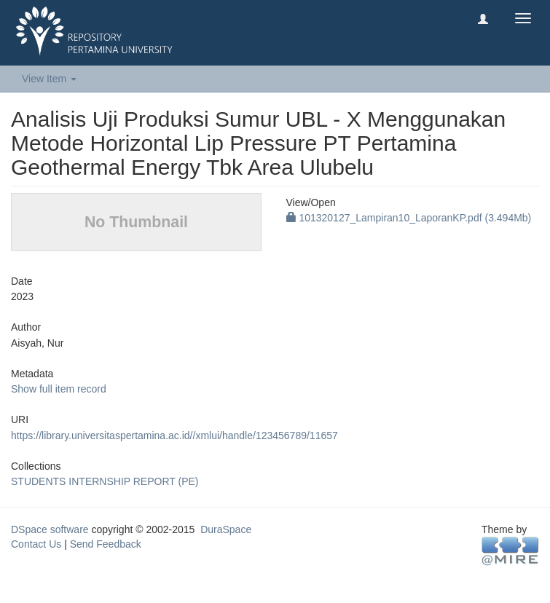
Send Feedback (105, 544)
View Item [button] (49, 78)
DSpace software (50, 529)
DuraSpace (225, 529)
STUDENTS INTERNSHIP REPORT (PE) (104, 481)
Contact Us (36, 544)
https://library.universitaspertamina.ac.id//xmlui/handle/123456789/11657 (174, 435)
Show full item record (58, 389)
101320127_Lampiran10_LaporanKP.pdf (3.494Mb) (409, 218)
